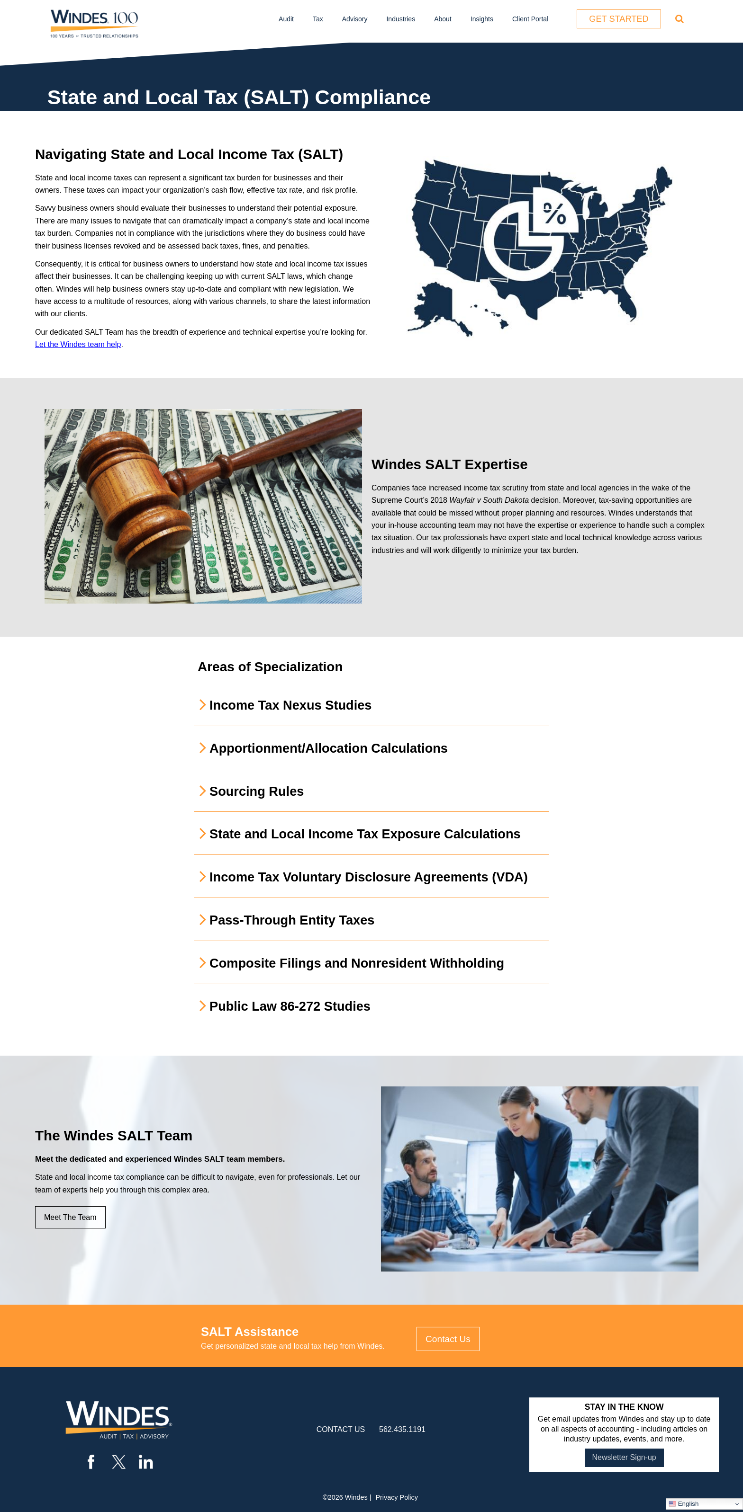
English (683, 1504)
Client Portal (530, 19)
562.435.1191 (402, 1429)
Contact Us (448, 1339)
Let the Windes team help (78, 344)
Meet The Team (70, 1217)
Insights (482, 19)
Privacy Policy (396, 1497)
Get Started (618, 19)
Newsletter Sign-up (624, 1457)
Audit (286, 19)
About (443, 19)
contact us (341, 1429)
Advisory (355, 19)
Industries (400, 19)
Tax (318, 19)
